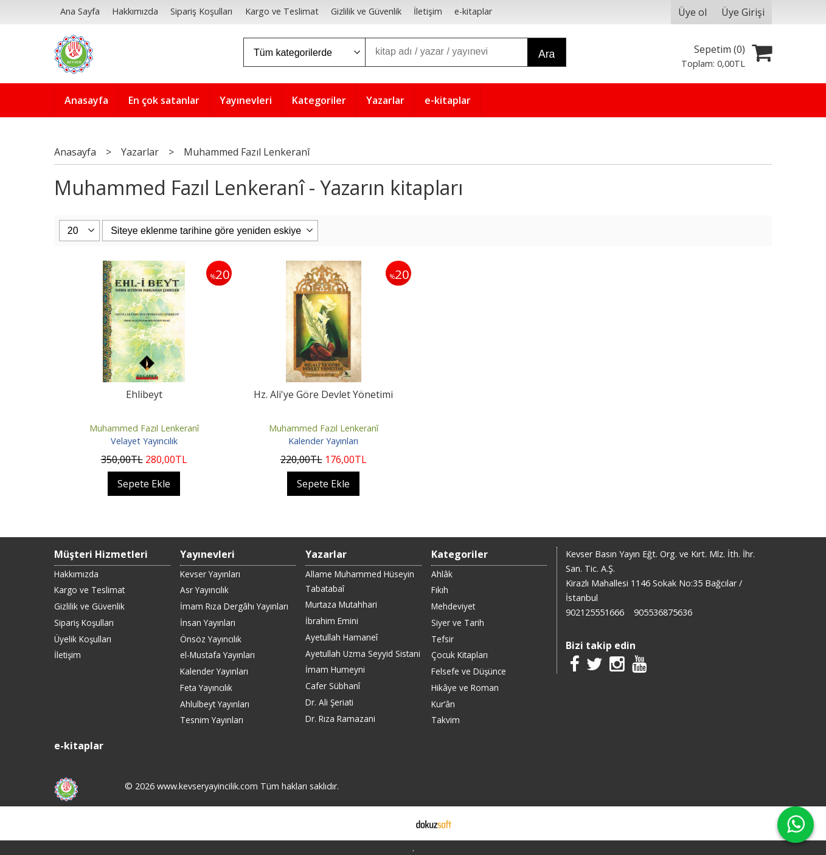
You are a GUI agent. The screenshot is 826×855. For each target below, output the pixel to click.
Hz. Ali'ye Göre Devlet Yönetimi (323, 394)
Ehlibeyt (144, 394)
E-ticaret (394, 823)
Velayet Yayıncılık (144, 441)
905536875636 (663, 612)
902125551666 (595, 612)
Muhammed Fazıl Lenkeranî (144, 428)
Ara (546, 54)
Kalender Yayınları (323, 441)
